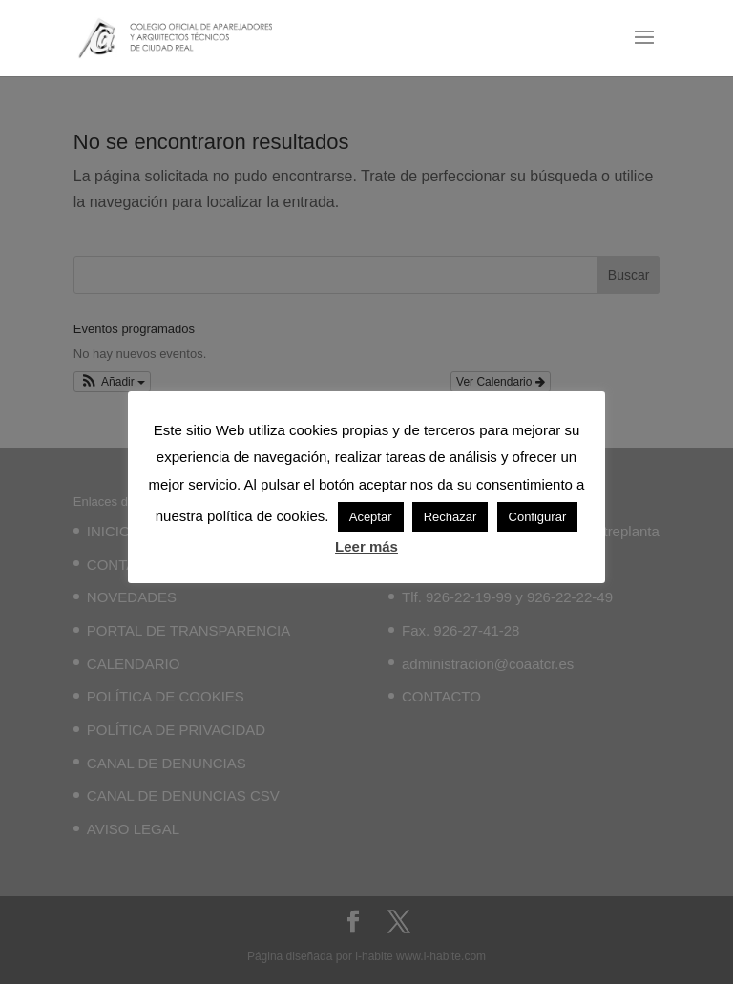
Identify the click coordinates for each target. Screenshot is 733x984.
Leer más (366, 546)
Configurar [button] (538, 517)
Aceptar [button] (370, 517)
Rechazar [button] (450, 517)
